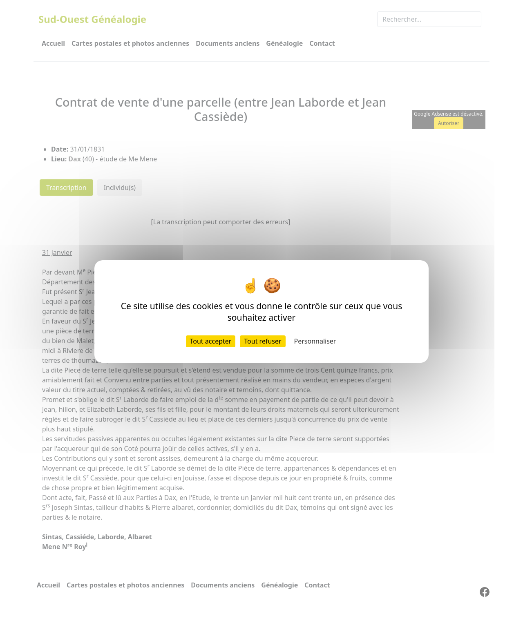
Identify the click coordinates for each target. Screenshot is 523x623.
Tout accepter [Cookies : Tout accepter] (211, 341)
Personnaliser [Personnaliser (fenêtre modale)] (315, 341)
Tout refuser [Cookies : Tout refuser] (262, 341)
